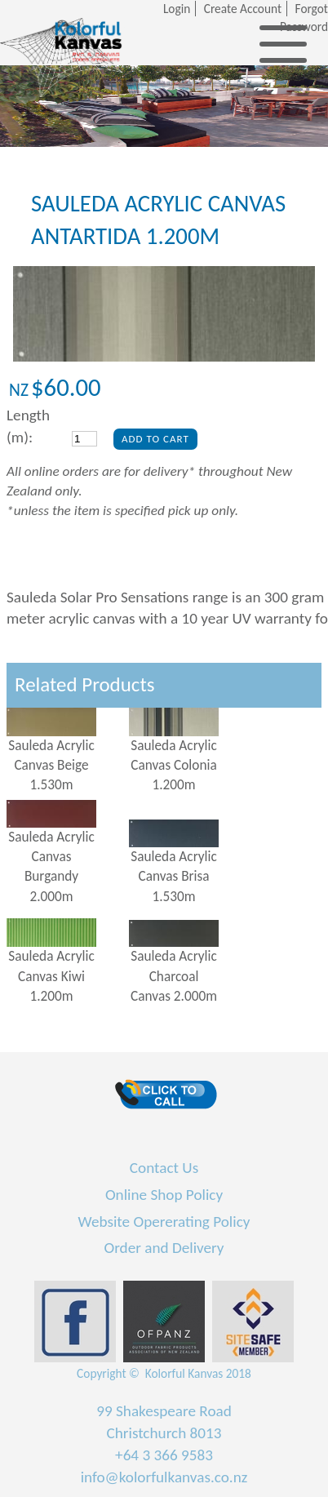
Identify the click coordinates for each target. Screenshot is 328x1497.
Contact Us (164, 1167)
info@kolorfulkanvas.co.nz (164, 1477)
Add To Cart (155, 439)
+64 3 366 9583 (164, 1455)
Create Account (242, 8)
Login (176, 8)
